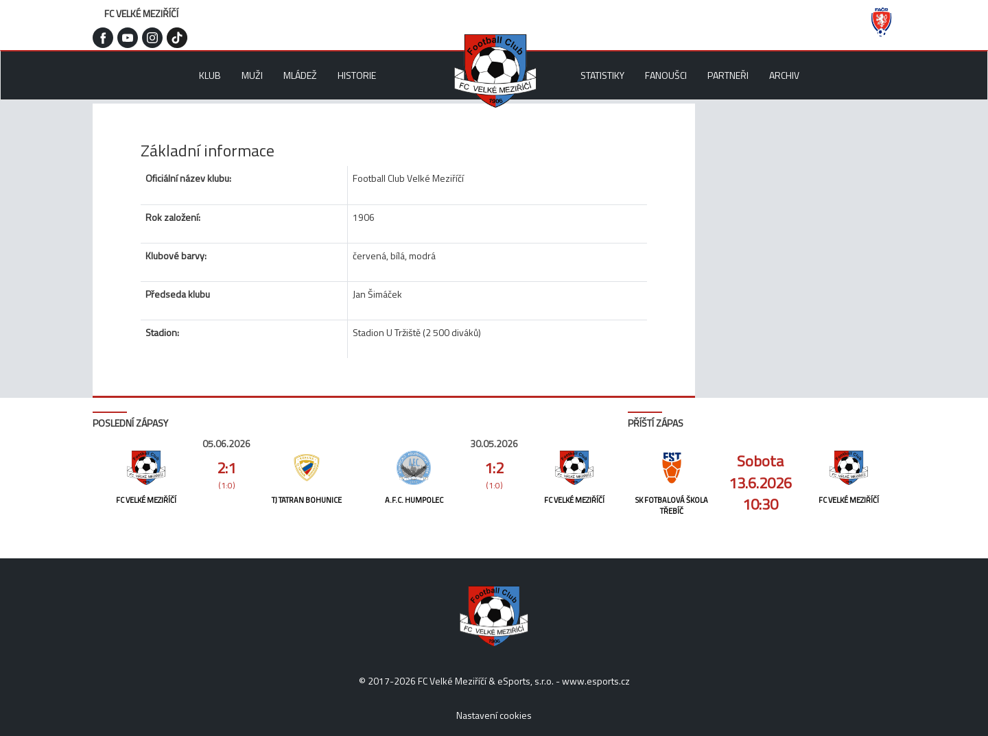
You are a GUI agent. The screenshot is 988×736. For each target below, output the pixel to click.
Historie (357, 75)
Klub (210, 75)
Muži (252, 75)
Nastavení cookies (494, 715)
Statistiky (602, 75)
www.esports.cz (596, 681)
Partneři (728, 75)
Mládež (300, 75)
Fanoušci (666, 75)
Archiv (784, 75)
